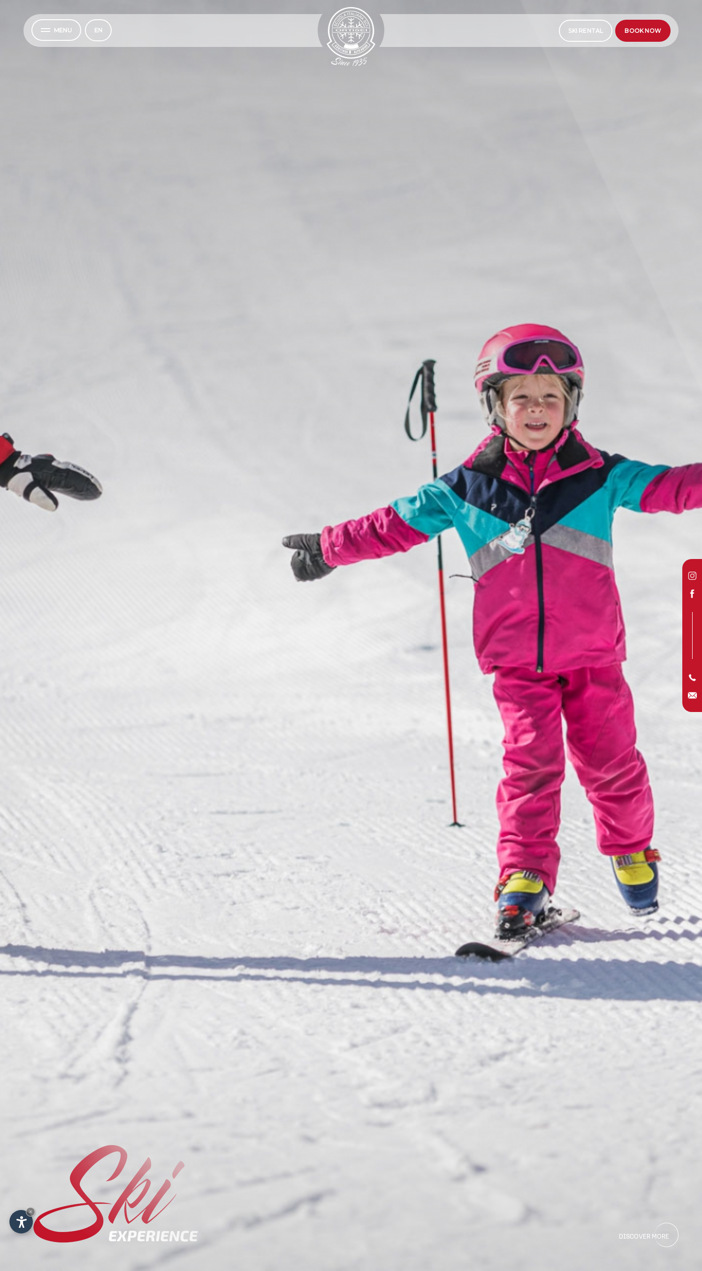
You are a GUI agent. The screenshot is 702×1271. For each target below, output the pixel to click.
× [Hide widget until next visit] (30, 1211)
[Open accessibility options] (21, 1221)
